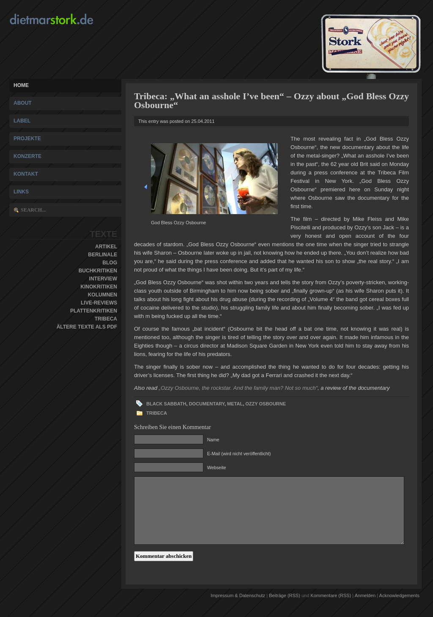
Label (22, 121)
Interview (103, 279)
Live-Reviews (99, 303)
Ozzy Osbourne (265, 403)
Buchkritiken (98, 271)
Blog (109, 263)
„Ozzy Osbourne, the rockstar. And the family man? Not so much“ (238, 388)
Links (21, 192)
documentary (207, 403)
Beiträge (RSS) (284, 595)
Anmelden (365, 595)
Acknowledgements (399, 595)
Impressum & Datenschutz (238, 595)
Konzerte (27, 156)
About (23, 103)
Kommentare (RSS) (330, 595)
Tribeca (106, 319)
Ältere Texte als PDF (87, 327)
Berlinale (102, 255)
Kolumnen (102, 295)
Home (21, 85)
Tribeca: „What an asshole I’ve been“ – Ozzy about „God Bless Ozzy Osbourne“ (271, 100)
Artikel (106, 247)
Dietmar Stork (67, 19)
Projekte (27, 138)
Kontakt (26, 174)
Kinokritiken (98, 287)
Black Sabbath (166, 403)
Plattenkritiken (93, 311)
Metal (235, 403)
